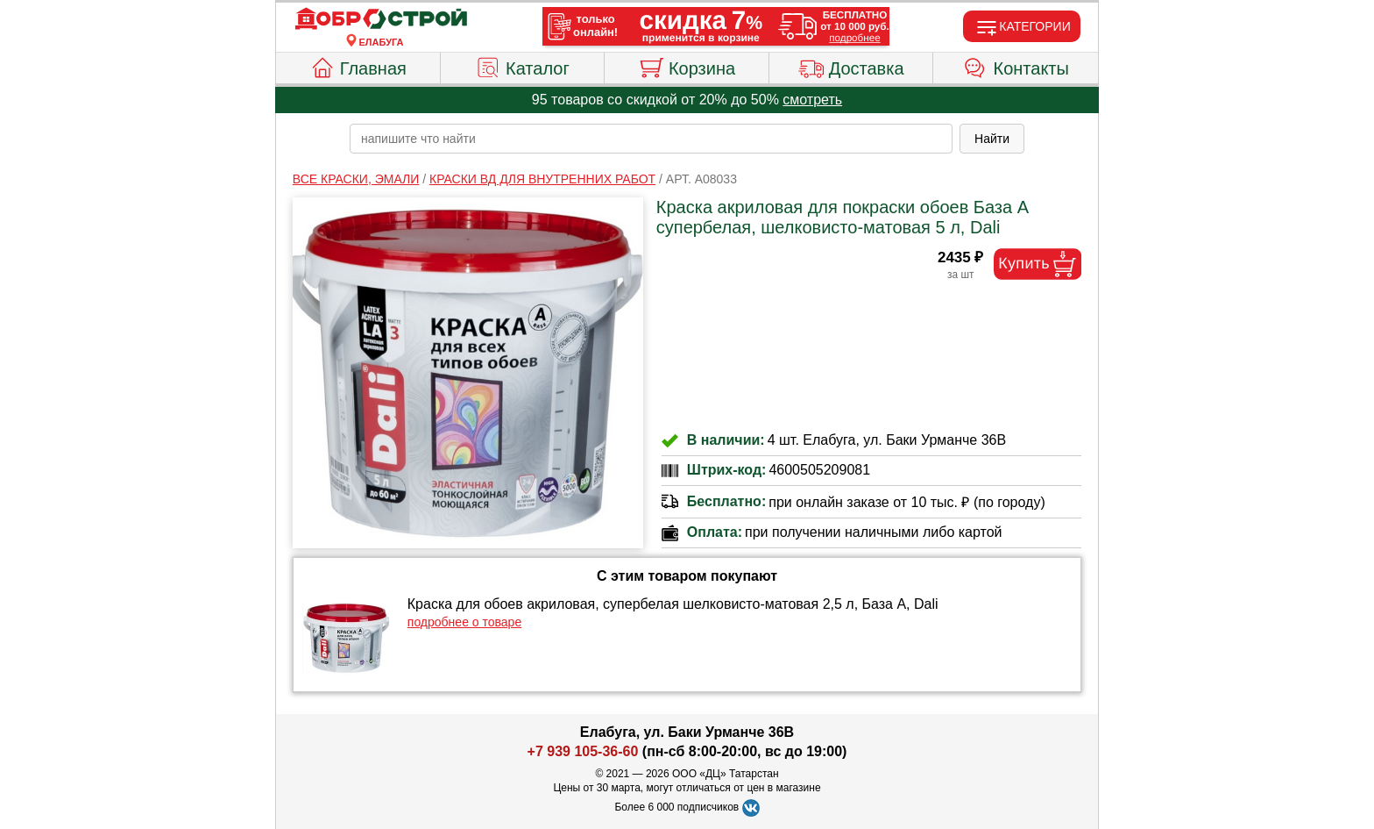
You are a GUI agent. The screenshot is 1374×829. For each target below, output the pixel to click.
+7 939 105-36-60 (583, 751)
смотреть (812, 99)
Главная (358, 66)
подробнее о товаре (464, 622)
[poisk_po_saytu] (651, 139)
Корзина (686, 66)
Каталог (522, 66)
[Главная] (381, 19)
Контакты (1016, 66)
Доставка (851, 66)
